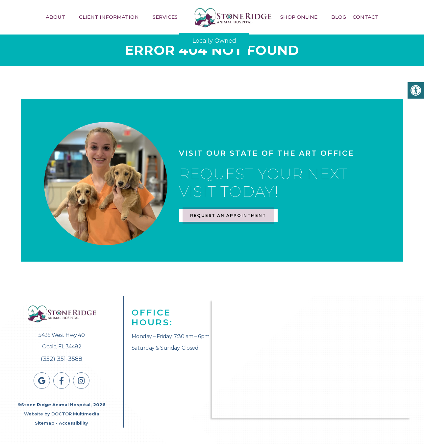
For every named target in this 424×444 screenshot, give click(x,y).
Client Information (109, 17)
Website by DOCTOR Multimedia (61, 413)
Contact (366, 17)
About (55, 17)
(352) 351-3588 (61, 358)
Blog (338, 17)
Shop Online (298, 17)
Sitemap (44, 423)
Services (165, 17)
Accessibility (73, 423)
